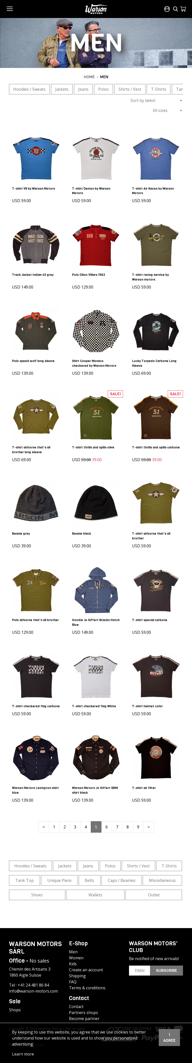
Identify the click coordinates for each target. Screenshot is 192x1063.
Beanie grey (22, 529)
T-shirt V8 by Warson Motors (34, 187)
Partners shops (83, 1010)
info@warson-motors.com (33, 989)
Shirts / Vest (129, 89)
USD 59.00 (22, 200)
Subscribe (166, 968)
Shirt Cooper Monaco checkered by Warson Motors (95, 360)
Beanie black (82, 529)
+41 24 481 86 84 (33, 983)
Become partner (84, 1016)
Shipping (77, 973)
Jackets (61, 89)
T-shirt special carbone (150, 615)
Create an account (86, 967)
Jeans (83, 89)
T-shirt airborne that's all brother (152, 531)
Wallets (95, 892)
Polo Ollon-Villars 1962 (89, 273)
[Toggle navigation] (10, 8)
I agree (169, 1037)
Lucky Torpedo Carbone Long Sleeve (155, 360)
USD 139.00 (23, 370)
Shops (15, 1007)
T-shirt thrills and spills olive (94, 444)
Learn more (23, 1054)
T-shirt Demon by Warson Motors (92, 189)
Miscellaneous (162, 878)
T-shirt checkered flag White (95, 700)
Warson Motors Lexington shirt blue (32, 787)
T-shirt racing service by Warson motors (151, 275)
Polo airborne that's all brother (30, 617)
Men (73, 949)
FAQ (72, 979)
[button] (183, 9)
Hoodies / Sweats (29, 89)
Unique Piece (59, 878)
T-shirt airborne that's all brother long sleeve (32, 446)
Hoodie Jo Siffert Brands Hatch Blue (92, 617)
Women (76, 955)
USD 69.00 (142, 370)
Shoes (37, 892)
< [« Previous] (43, 824)
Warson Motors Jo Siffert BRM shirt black (96, 787)
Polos (103, 89)
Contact (76, 1004)
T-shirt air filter (145, 785)
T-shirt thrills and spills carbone (150, 446)
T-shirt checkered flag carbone (30, 702)
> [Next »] (149, 824)
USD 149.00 (23, 285)
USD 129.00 (83, 285)
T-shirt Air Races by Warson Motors (154, 189)
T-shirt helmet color (148, 700)
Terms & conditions (87, 985)
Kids (73, 961)
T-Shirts (158, 89)
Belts (89, 878)
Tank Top (24, 878)
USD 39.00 (22, 541)
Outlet (154, 892)
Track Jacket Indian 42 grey (33, 273)
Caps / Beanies (122, 878)
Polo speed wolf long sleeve (34, 358)
